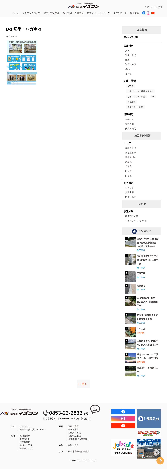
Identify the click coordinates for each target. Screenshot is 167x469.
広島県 (128, 166)
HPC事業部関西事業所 (79, 451)
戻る (84, 384)
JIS (152, 96)
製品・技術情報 (52, 13)
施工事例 (67, 13)
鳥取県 (128, 162)
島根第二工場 (26, 448)
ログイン (149, 6)
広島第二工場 (74, 436)
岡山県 (128, 175)
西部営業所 (25, 442)
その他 (128, 73)
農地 (127, 69)
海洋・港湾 (130, 64)
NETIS (130, 86)
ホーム (15, 13)
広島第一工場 (74, 432)
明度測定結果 (131, 216)
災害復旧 (129, 124)
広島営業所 (73, 426)
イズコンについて (31, 13)
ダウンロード (120, 13)
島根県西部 (130, 152)
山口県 (128, 171)
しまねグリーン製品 (136, 96)
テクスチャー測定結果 (136, 221)
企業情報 (79, 13)
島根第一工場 (26, 445)
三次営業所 (73, 429)
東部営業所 (25, 439)
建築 (127, 59)
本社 (13, 426)
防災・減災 (130, 128)
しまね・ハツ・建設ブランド (140, 91)
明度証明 (131, 102)
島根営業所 (25, 436)
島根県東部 (130, 148)
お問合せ (158, 6)
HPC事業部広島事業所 (79, 439)
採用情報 (134, 13)
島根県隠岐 (130, 157)
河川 (127, 50)
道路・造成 (130, 55)
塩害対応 (129, 119)
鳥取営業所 (73, 445)
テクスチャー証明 (135, 107)
